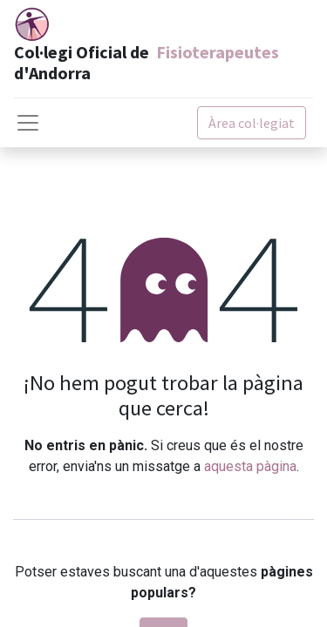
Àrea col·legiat (251, 122)
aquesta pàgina (250, 466)
